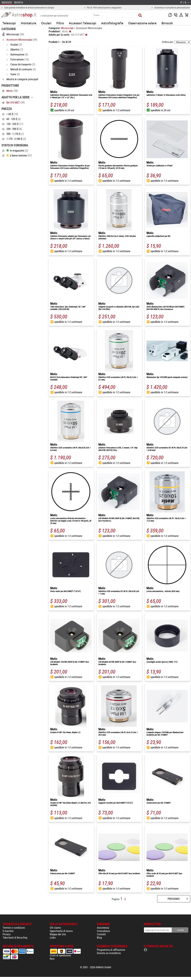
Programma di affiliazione (111, 949)
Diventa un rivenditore (109, 953)
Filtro (60, 23)
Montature (28, 23)
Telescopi (9, 23)
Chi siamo (55, 927)
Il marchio (8, 931)
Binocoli (167, 23)
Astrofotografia (112, 23)
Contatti (101, 934)
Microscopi (67, 28)
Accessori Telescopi (82, 23)
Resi (52, 958)
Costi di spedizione (60, 955)
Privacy (7, 934)
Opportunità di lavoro (61, 931)
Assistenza (103, 927)
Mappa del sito (58, 934)
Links (53, 937)
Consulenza (103, 931)
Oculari (46, 23)
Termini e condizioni (14, 927)
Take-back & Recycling (15, 937)
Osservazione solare (142, 23)
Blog (99, 937)
